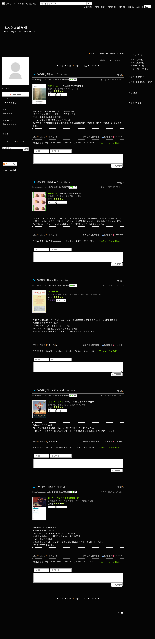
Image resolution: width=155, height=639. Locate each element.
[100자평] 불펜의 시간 (47, 182)
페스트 (51, 498)
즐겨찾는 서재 (135, 7)
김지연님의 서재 (15, 28)
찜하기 (106, 137)
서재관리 (112, 7)
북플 (21, 4)
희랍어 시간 (53, 86)
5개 (112, 60)
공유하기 (95, 137)
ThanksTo (117, 137)
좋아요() (53, 137)
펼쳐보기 (104, 60)
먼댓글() (44, 137)
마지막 (95, 66)
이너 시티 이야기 (55, 402)
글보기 (93, 53)
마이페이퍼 (7, 120)
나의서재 (88, 7)
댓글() (120, 75)
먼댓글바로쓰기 (116, 143)
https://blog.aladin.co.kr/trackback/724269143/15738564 (69, 561)
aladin (14, 170)
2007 (14, 141)
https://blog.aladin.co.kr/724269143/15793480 (50, 395)
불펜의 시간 (53, 193)
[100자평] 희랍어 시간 (47, 74)
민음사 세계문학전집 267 (68, 498)
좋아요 (86, 137)
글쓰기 (122, 7)
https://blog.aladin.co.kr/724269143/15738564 (50, 492)
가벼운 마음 (53, 291)
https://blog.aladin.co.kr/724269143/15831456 (50, 285)
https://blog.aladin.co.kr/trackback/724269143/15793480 (69, 447)
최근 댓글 (133, 93)
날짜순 (118, 60)
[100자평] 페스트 (45, 486)
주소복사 (102, 143)
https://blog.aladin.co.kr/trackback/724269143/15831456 (69, 351)
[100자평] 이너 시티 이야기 (50, 390)
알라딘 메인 (32, 4)
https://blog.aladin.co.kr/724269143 (19, 31)
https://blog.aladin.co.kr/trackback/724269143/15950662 (69, 142)
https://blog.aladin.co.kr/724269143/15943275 (50, 187)
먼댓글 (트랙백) (135, 103)
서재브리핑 (100, 7)
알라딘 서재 (11, 4)
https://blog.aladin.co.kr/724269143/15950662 (50, 80)
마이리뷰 (6, 109)
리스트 (5, 98)
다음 (86, 66)
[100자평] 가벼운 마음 (47, 280)
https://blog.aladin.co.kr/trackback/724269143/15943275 (69, 241)
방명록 (5, 134)
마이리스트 (11, 103)
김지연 (103, 80)
